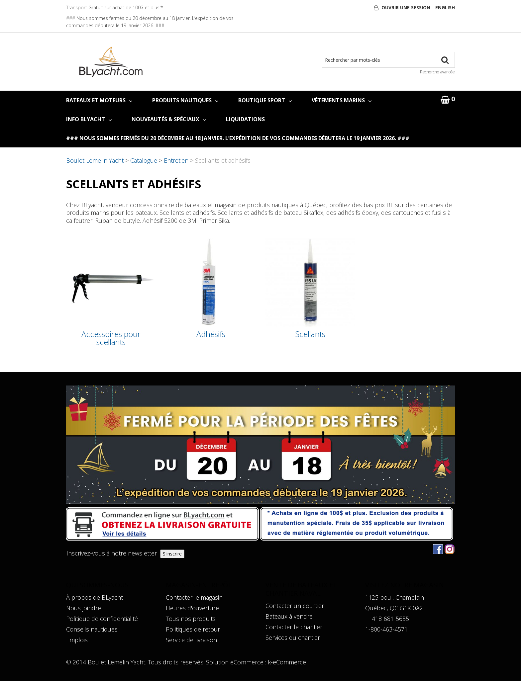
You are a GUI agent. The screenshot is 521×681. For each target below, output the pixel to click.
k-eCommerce (287, 662)
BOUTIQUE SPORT (265, 100)
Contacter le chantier (293, 627)
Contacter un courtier (294, 606)
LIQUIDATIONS (245, 119)
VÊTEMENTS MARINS (341, 100)
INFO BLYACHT (89, 119)
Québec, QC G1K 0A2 (394, 608)
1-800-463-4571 (386, 629)
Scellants (310, 334)
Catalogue (143, 160)
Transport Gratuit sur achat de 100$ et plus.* (114, 7)
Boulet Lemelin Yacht (95, 160)
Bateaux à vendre (289, 616)
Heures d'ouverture (192, 608)
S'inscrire (172, 554)
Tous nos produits (191, 619)
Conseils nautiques (92, 629)
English (445, 7)
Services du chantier (292, 637)
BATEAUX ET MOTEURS (99, 100)
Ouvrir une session (405, 7)
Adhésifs (210, 334)
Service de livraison (191, 640)
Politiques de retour (193, 629)
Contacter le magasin (194, 597)
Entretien (176, 160)
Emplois (77, 640)
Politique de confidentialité (102, 619)
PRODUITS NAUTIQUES (185, 100)
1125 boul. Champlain (394, 597)
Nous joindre (83, 608)
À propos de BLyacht (94, 597)
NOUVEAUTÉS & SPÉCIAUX (169, 119)
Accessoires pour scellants (111, 338)
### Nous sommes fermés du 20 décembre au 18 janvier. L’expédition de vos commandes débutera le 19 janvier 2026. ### (237, 138)
